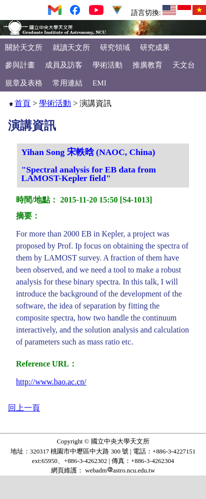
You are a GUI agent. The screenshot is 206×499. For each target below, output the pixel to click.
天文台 (183, 64)
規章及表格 (23, 82)
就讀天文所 (71, 47)
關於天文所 (23, 47)
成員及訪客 (63, 64)
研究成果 (155, 47)
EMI (99, 82)
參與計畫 (20, 64)
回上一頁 (24, 408)
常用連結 (67, 82)
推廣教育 (147, 64)
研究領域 (115, 47)
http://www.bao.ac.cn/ (51, 382)
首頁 (22, 103)
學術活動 (107, 64)
